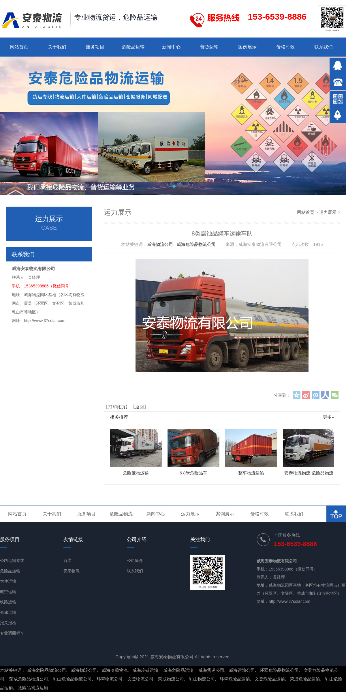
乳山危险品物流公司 (72, 678)
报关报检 (8, 622)
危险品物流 (121, 513)
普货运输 (209, 46)
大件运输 (8, 581)
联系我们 (323, 46)
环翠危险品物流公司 (279, 670)
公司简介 (135, 560)
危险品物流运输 (33, 687)
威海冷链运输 (145, 670)
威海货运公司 (211, 670)
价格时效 (285, 46)
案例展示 (247, 46)
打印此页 (116, 406)
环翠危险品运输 (235, 678)
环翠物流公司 (110, 678)
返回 (139, 406)
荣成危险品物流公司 (28, 678)
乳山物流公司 (202, 678)
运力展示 (327, 212)
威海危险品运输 (178, 670)
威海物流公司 (160, 244)
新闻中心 (171, 46)
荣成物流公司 (171, 678)
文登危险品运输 (270, 678)
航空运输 (8, 591)
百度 (67, 560)
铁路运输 (8, 602)
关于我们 (57, 46)
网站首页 (19, 46)
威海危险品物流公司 (196, 244)
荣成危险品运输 (305, 678)
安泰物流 (71, 570)
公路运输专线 (12, 560)
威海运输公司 (242, 670)
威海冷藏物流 (115, 670)
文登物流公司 (140, 678)
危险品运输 (133, 46)
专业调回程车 (12, 633)
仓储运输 (8, 612)
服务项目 (95, 46)
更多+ (328, 417)
